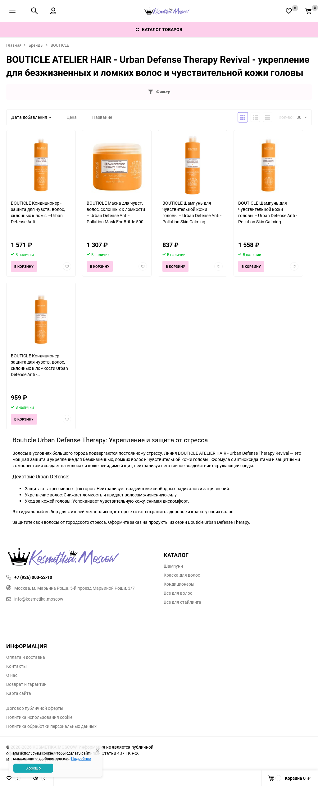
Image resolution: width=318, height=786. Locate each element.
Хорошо (33, 768)
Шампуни (173, 566)
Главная (13, 45)
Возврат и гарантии (26, 684)
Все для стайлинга (182, 602)
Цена (71, 117)
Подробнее (81, 758)
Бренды (36, 45)
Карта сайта (18, 693)
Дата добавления (31, 117)
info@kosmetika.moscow (34, 599)
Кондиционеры (179, 584)
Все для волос (178, 593)
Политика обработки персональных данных (51, 726)
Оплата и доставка (25, 657)
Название (102, 117)
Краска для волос (182, 575)
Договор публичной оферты (34, 708)
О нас (11, 675)
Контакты (16, 666)
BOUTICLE (60, 45)
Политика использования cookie (39, 717)
